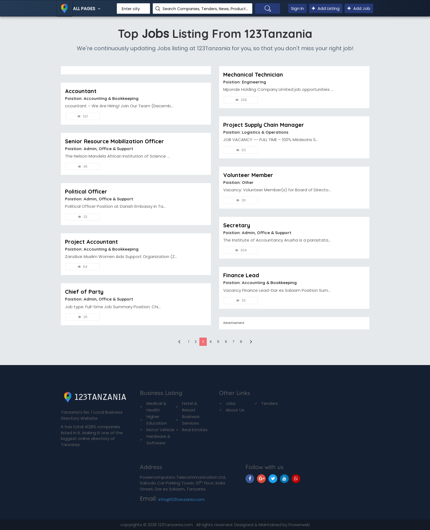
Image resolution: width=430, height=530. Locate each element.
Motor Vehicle (160, 430)
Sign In (297, 8)
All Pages (87, 8)
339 (241, 99)
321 (82, 116)
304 (241, 250)
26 (241, 200)
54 (82, 266)
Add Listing (326, 8)
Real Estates (195, 430)
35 (82, 166)
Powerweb (299, 525)
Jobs (231, 403)
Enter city (131, 9)
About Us (235, 410)
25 (82, 317)
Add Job (358, 8)
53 (241, 150)
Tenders (269, 403)
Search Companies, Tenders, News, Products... (205, 9)
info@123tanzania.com (182, 499)
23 (82, 216)
